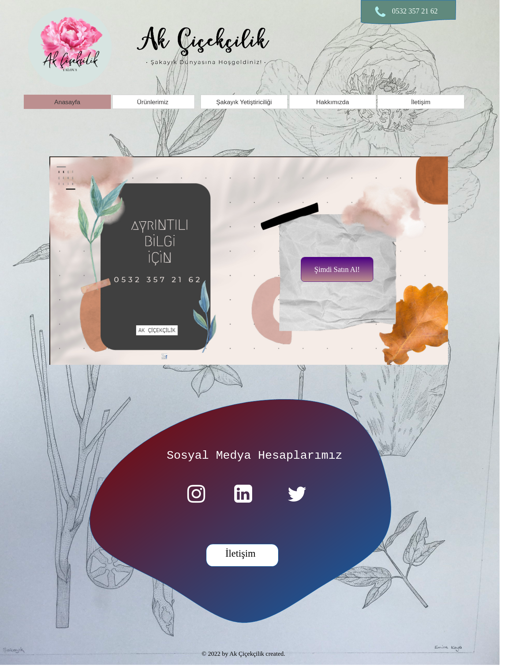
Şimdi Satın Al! (337, 269)
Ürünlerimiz (153, 102)
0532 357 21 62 (415, 11)
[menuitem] (68, 102)
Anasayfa (67, 102)
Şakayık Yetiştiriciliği (244, 102)
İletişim (421, 102)
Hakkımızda (332, 102)
